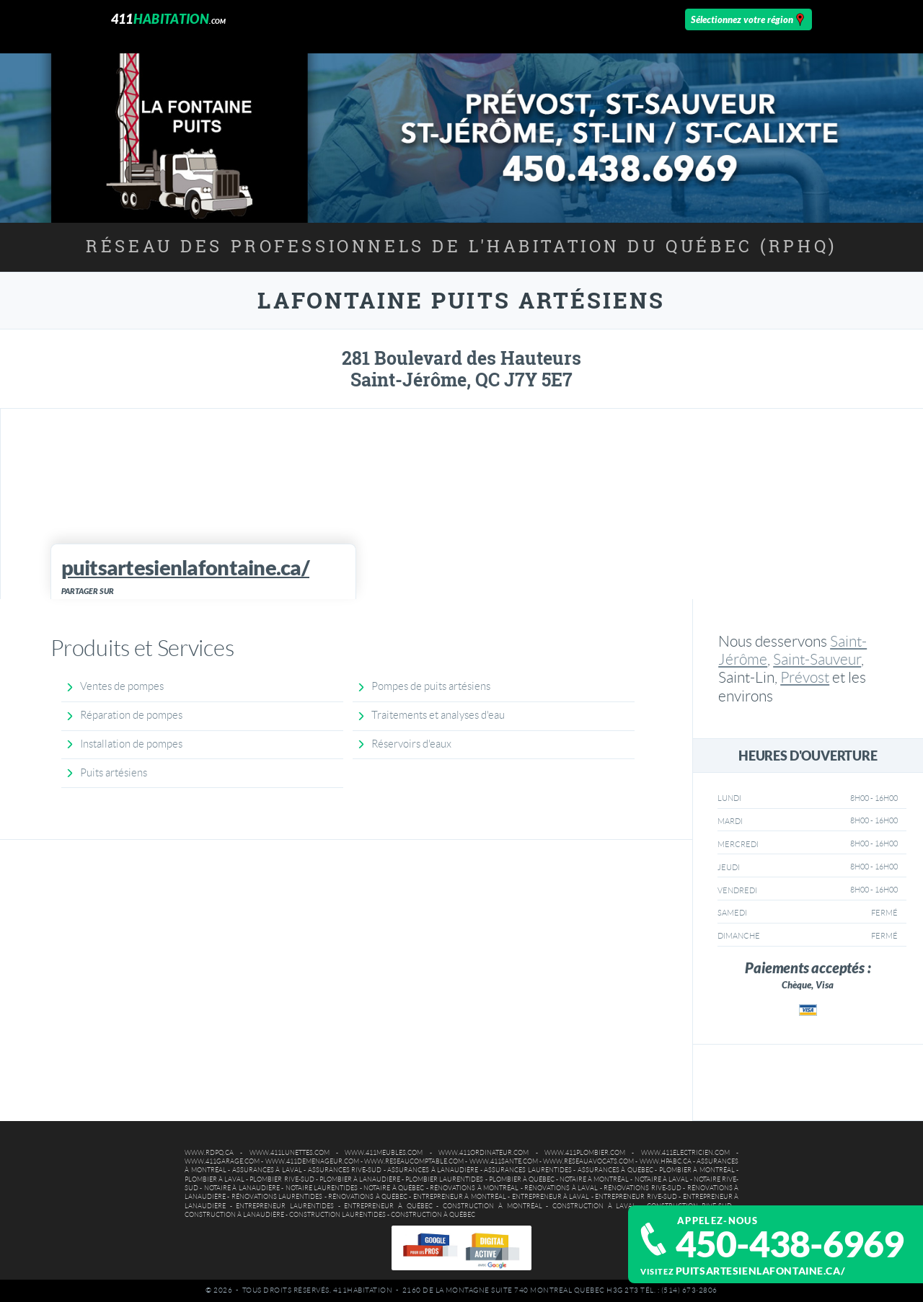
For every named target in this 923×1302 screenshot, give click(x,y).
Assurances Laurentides (528, 1170)
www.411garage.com (222, 1161)
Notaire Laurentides (322, 1188)
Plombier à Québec (522, 1179)
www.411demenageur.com (312, 1161)
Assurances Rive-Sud (345, 1170)
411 (168, 19)
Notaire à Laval (662, 1179)
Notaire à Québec (393, 1188)
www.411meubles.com (384, 1152)
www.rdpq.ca (209, 1152)
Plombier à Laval (214, 1179)
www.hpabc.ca (666, 1161)
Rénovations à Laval (561, 1188)
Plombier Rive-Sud (281, 1179)
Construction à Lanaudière (234, 1214)
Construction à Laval (594, 1206)
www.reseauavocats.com (588, 1161)
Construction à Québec (433, 1214)
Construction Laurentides (337, 1214)
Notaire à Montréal (594, 1179)
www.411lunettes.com (289, 1152)
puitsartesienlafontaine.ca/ (760, 1271)
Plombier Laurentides (444, 1179)
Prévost (804, 677)
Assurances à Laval (267, 1170)
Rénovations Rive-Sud (642, 1188)
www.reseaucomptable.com (414, 1161)
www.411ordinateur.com (483, 1152)
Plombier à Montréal (697, 1170)
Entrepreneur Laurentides (285, 1206)
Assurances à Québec (615, 1170)
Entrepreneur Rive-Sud (635, 1196)
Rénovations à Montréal (474, 1188)
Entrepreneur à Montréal (459, 1196)
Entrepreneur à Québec (388, 1206)
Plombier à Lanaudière (359, 1179)
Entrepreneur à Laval (551, 1196)
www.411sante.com (503, 1161)
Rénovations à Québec (367, 1196)
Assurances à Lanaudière (432, 1170)
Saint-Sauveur (817, 659)
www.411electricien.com (685, 1152)
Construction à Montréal (492, 1206)
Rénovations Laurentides (276, 1196)
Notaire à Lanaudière (242, 1188)
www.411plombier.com (584, 1152)
